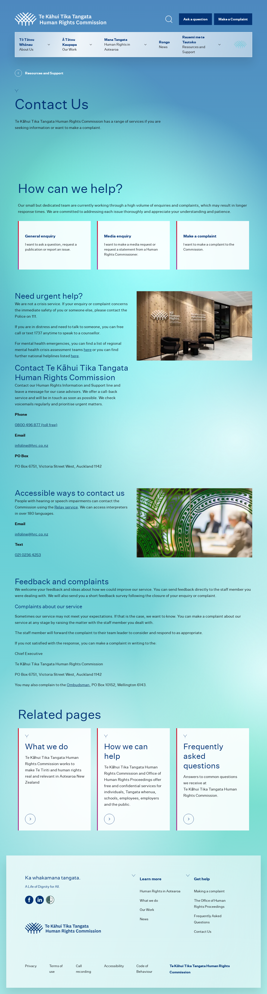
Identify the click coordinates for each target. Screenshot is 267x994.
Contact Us (202, 932)
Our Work (147, 910)
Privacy (31, 966)
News (144, 919)
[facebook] (29, 900)
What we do (149, 901)
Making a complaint (209, 891)
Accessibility (114, 966)
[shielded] (50, 900)
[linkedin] (39, 900)
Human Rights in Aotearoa (160, 891)
